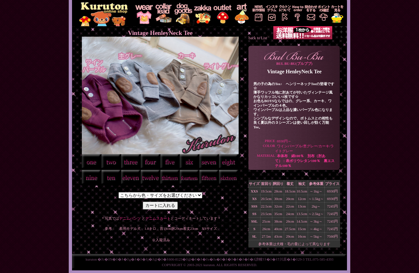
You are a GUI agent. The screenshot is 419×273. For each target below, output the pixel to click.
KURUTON (103, 13)
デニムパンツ (130, 218)
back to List (257, 38)
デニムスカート (158, 218)
